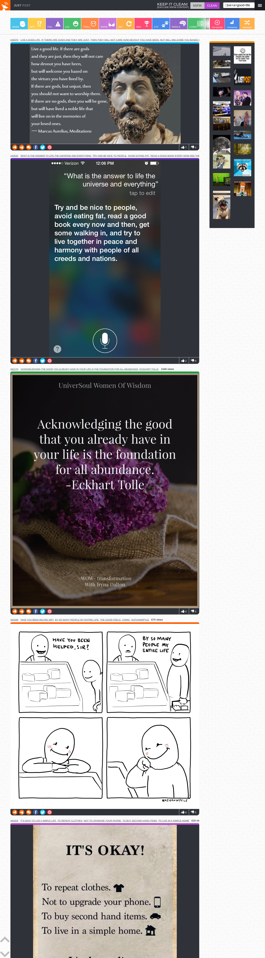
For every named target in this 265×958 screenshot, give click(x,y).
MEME (18, 24)
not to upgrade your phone (102, 820)
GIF (125, 24)
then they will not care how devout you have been (124, 40)
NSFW (108, 24)
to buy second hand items (139, 820)
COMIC (196, 24)
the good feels (110, 619)
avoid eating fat (138, 155)
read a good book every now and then (176, 155)
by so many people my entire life (76, 619)
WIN (142, 24)
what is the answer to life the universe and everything (56, 155)
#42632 (14, 155)
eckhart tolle (149, 369)
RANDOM (247, 24)
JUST (22, 5)
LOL (71, 24)
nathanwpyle (140, 619)
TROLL (89, 24)
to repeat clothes (69, 820)
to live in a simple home (173, 820)
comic (126, 619)
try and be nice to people (109, 155)
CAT (161, 24)
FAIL (54, 24)
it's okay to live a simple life (38, 820)
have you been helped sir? (37, 619)
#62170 (14, 369)
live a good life (30, 40)
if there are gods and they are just (65, 40)
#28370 (14, 40)
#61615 (14, 820)
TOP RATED (217, 24)
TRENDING (232, 24)
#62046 (14, 619)
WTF (36, 24)
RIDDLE (179, 24)
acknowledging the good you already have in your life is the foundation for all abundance (79, 369)
